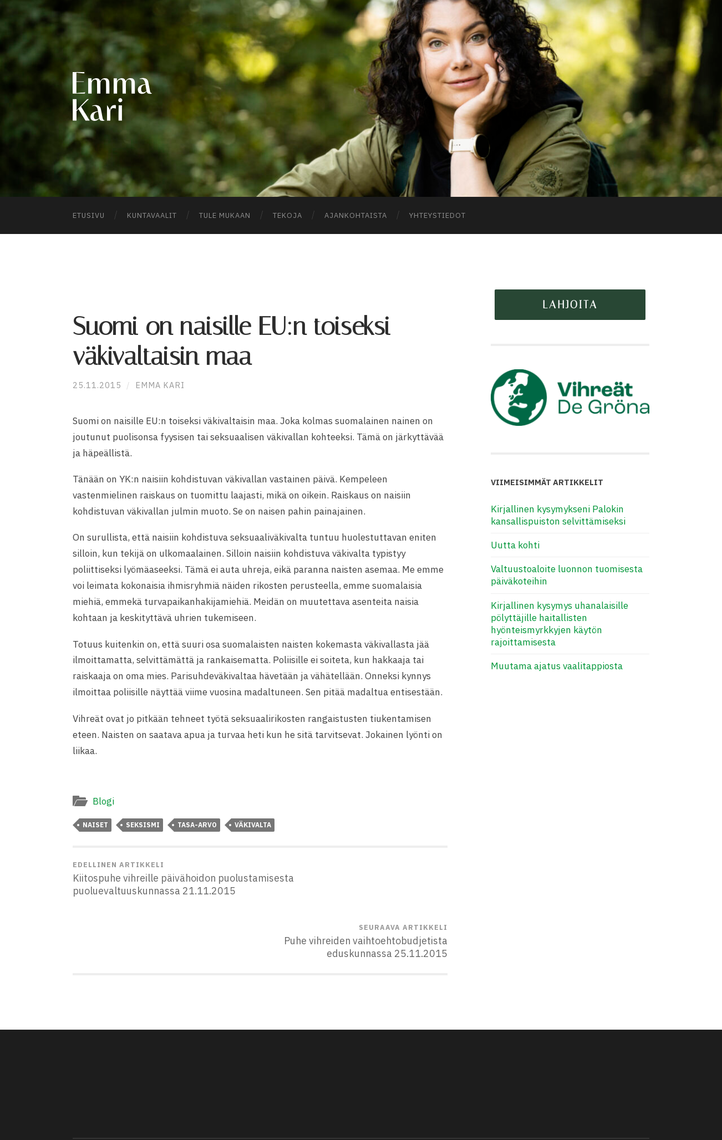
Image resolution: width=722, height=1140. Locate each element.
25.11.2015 (97, 386)
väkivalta (253, 825)
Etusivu (89, 216)
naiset (95, 825)
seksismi (143, 825)
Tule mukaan (225, 216)
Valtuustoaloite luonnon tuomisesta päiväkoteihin (567, 576)
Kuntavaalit (152, 216)
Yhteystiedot (437, 216)
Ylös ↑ (635, 1107)
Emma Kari (160, 386)
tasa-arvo (197, 825)
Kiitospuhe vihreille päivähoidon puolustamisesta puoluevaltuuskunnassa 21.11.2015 (164, 885)
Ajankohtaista (355, 216)
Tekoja (287, 216)
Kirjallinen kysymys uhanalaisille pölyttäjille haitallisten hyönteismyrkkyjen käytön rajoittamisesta (559, 624)
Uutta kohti (515, 546)
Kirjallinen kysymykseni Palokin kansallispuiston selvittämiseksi (558, 516)
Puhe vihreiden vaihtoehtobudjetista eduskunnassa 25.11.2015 (356, 879)
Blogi (103, 802)
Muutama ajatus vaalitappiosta (557, 667)
